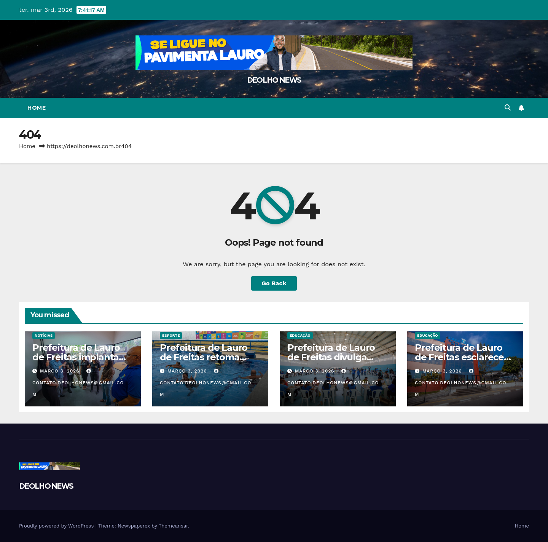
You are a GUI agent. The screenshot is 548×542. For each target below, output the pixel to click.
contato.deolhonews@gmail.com (78, 383)
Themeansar (173, 526)
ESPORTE (171, 335)
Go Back (274, 283)
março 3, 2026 (60, 371)
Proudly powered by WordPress (57, 526)
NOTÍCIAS (44, 335)
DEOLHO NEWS (274, 80)
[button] (508, 107)
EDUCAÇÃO (300, 335)
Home (36, 107)
